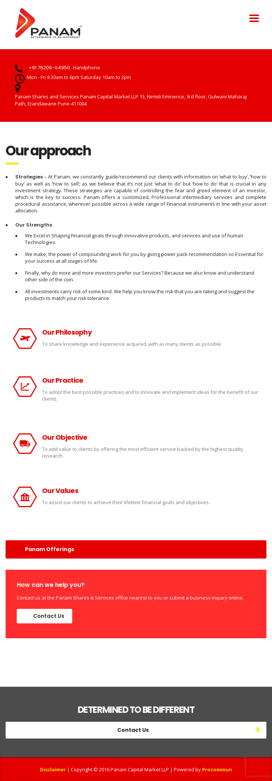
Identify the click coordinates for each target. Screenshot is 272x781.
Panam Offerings (49, 549)
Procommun (217, 769)
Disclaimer (53, 769)
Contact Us (48, 616)
